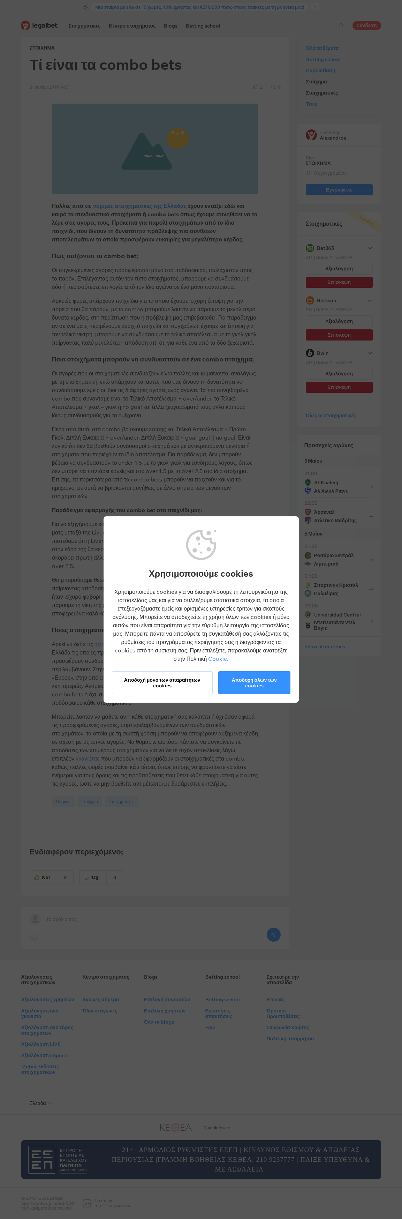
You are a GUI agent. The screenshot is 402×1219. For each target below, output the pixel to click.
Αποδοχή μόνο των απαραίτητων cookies (162, 683)
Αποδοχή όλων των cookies (254, 683)
